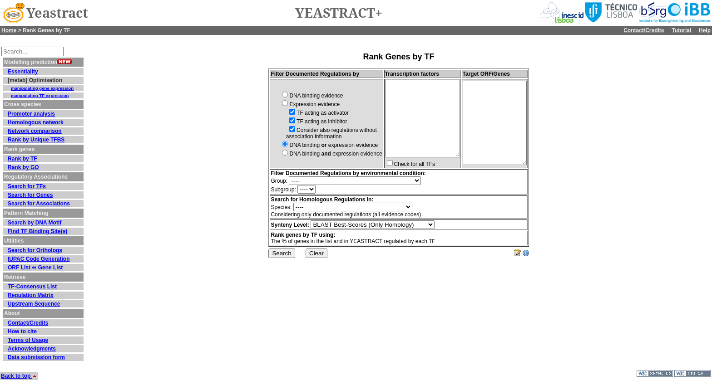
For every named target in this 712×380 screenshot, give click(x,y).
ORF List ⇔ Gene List (35, 267)
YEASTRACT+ (338, 13)
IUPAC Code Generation (38, 259)
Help (705, 30)
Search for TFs (27, 186)
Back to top (19, 376)
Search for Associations (39, 203)
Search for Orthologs (35, 250)
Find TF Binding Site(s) (37, 231)
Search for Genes (30, 195)
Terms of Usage (28, 340)
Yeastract (57, 13)
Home (8, 30)
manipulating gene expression (42, 88)
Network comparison (35, 131)
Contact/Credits (643, 30)
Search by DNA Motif (34, 222)
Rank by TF (22, 159)
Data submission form (36, 357)
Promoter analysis (31, 114)
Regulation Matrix (31, 295)
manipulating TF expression (40, 95)
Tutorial (681, 30)
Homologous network (36, 122)
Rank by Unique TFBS (36, 139)
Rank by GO (23, 167)
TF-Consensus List (32, 286)
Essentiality (23, 71)
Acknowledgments (32, 349)
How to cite (22, 331)
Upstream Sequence (34, 304)
